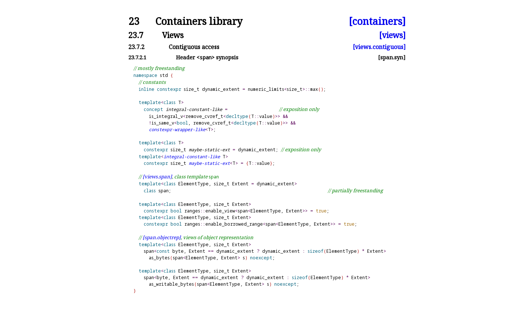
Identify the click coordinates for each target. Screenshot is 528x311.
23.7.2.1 (137, 57)
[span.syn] (392, 57)
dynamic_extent (221, 89)
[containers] (377, 21)
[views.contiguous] (379, 47)
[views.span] (157, 176)
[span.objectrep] (162, 237)
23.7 (135, 35)
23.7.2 (136, 47)
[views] (392, 35)
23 (133, 21)
